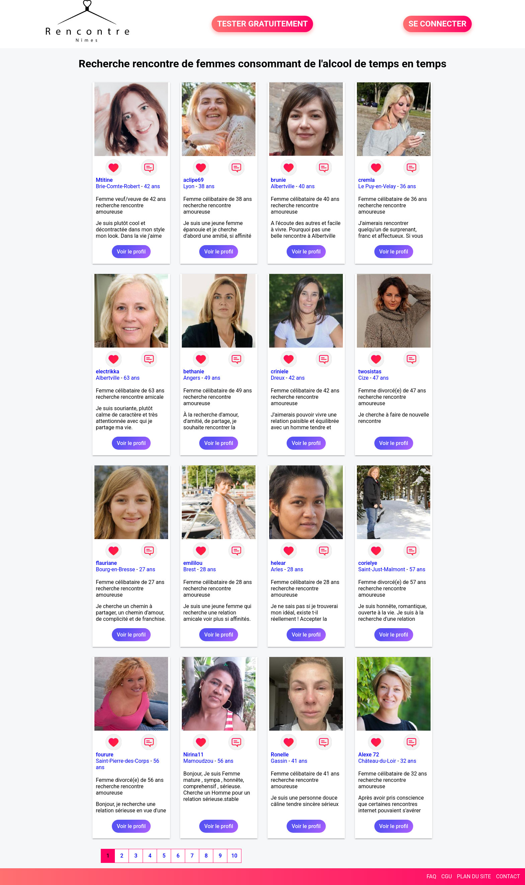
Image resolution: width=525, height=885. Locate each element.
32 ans (408, 761)
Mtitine (104, 180)
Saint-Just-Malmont (381, 569)
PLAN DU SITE (474, 876)
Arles (277, 569)
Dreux (278, 378)
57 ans (417, 569)
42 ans (152, 186)
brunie (278, 180)
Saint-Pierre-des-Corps (122, 761)
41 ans (299, 761)
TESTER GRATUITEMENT (262, 24)
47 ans (381, 378)
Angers (191, 378)
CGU (446, 876)
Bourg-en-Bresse (115, 569)
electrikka (107, 371)
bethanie (193, 371)
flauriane (106, 563)
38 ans (207, 186)
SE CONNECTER (437, 24)
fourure (104, 754)
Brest (189, 569)
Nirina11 (193, 754)
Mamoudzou (198, 761)
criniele (279, 371)
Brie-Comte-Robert (118, 186)
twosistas (369, 371)
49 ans (212, 378)
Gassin (279, 761)
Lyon (189, 186)
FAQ (431, 876)
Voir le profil (131, 251)
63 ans (132, 378)
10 (234, 856)
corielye (367, 563)
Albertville (283, 186)
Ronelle (280, 754)
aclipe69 (193, 180)
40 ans (307, 186)
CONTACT (508, 876)
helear (278, 563)
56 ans (225, 761)
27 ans (147, 569)
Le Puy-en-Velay (377, 186)
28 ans (208, 569)
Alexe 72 (368, 754)
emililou (193, 563)
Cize (363, 378)
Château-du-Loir (377, 761)
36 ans (408, 186)
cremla (366, 180)
